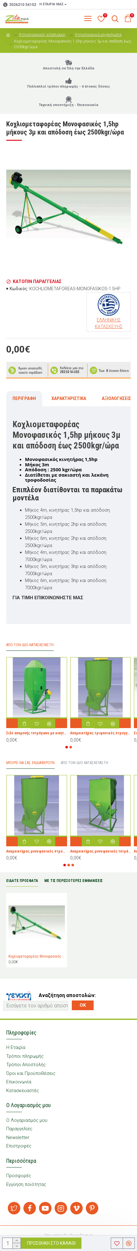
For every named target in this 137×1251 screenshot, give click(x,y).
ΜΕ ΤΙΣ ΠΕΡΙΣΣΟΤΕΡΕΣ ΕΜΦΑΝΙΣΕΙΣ (73, 881)
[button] (66, 747)
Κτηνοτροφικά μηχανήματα (98, 35)
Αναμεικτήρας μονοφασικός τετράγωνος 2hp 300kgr (100, 851)
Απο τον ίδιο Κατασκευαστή (30, 645)
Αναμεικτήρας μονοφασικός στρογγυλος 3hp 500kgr (36, 851)
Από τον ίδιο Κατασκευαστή (84, 763)
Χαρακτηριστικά (68, 398)
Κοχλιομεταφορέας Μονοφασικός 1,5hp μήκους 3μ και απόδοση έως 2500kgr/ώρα (36, 956)
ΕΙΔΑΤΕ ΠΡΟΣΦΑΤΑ (22, 881)
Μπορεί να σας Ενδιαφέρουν (30, 763)
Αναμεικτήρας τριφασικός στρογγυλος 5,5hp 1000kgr (100, 733)
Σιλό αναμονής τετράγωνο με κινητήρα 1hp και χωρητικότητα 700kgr (36, 733)
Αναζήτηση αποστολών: (67, 995)
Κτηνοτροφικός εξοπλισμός (42, 35)
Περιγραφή (24, 398)
